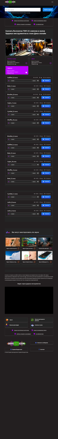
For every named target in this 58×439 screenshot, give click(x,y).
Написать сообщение (41, 342)
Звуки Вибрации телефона (44, 262)
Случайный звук (40, 24)
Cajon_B (10, 161)
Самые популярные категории (21, 20)
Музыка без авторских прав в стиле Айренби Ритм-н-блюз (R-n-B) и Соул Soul (44, 248)
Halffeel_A (10, 145)
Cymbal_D (10, 111)
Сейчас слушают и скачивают (24, 24)
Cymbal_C (10, 194)
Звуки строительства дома (12, 248)
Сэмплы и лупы (11, 59)
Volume (37, 80)
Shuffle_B (10, 120)
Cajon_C (10, 103)
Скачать (46, 80)
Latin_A (10, 211)
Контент (42, 349)
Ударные (9, 68)
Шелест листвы (27, 12)
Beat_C (9, 86)
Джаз (33, 59)
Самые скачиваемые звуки (39, 20)
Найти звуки (48, 9)
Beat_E (9, 178)
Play (8, 80)
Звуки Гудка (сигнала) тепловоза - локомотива (28, 248)
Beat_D (9, 153)
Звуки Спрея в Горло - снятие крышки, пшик (28, 262)
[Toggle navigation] (52, 2)
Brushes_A (10, 136)
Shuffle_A (10, 170)
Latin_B (10, 202)
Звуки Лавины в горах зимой (12, 262)
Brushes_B (11, 94)
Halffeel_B (11, 77)
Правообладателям (16, 349)
